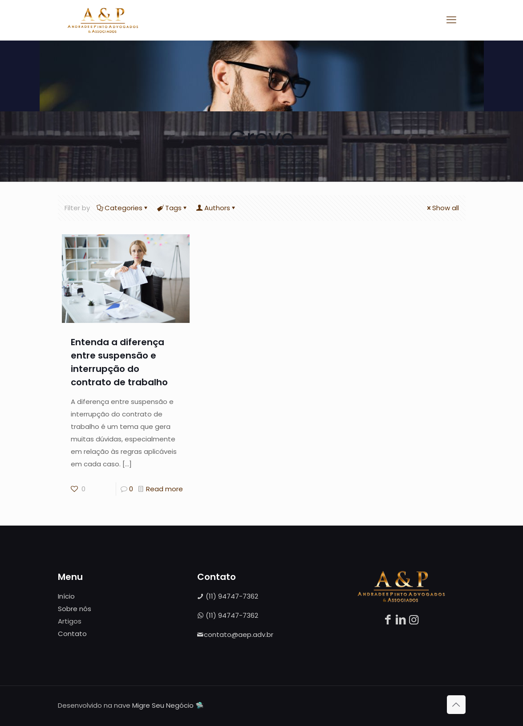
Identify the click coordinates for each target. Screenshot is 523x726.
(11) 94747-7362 (227, 596)
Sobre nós (74, 608)
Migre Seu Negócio (163, 705)
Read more (164, 489)
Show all (442, 207)
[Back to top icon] (456, 704)
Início (66, 596)
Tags (172, 207)
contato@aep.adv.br (235, 634)
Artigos (261, 162)
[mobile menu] (451, 20)
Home (222, 162)
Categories (123, 207)
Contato (72, 633)
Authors (216, 207)
